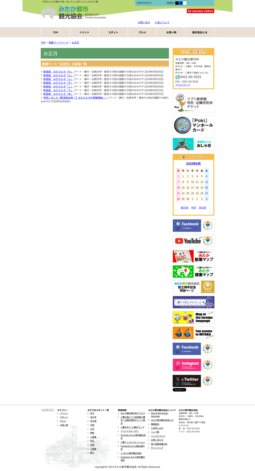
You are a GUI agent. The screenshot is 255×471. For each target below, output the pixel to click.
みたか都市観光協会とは (162, 420)
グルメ (142, 32)
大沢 (92, 428)
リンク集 (155, 431)
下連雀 (93, 448)
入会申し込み (157, 428)
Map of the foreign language (159, 415)
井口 (92, 413)
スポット (113, 32)
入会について (162, 22)
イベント (84, 32)
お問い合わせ (157, 439)
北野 (92, 444)
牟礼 (92, 440)
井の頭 (93, 420)
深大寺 (93, 417)
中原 (92, 425)
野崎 (92, 432)
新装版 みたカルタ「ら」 (58, 75)
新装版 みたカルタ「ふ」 (58, 79)
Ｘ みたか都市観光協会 (131, 453)
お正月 (75, 42)
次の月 (202, 207)
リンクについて (158, 436)
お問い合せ (144, 22)
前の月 (184, 207)
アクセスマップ (182, 84)
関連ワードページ (59, 42)
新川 (92, 452)
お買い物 (171, 32)
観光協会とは (199, 32)
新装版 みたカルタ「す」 (58, 82)
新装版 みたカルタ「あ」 (58, 94)
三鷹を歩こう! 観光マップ (132, 427)
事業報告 (155, 424)
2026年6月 (193, 163)
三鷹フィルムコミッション (133, 442)
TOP (55, 32)
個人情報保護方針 (159, 443)
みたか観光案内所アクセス (133, 413)
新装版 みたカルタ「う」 (58, 90)
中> (158, 3)
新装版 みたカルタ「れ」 (58, 71)
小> (154, 3)
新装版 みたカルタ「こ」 (58, 86)
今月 (193, 207)
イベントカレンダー (130, 431)
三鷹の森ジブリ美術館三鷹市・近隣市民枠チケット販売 (133, 420)
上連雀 (93, 436)
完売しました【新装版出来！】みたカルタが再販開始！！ (75, 97)
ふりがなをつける (199, 3)
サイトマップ (157, 447)
